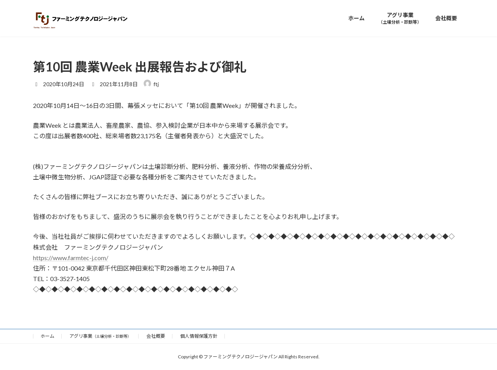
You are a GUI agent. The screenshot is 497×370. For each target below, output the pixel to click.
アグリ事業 (100, 336)
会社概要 (155, 336)
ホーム (47, 336)
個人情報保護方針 (198, 336)
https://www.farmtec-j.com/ (70, 257)
